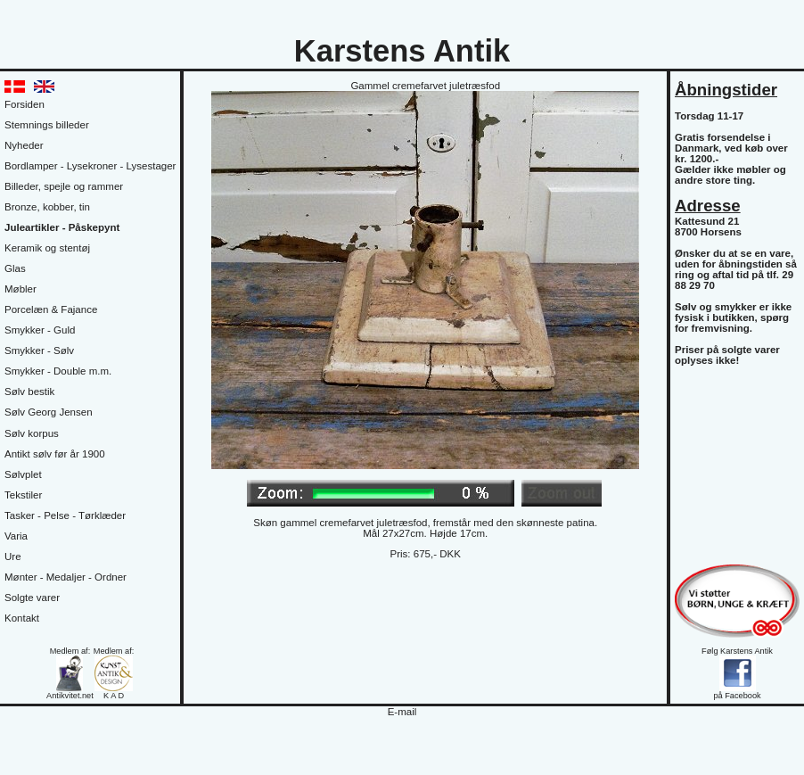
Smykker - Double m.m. (57, 371)
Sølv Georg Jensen (48, 412)
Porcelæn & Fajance (50, 309)
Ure (12, 556)
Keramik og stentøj (47, 248)
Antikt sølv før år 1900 (54, 454)
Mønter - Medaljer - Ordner (65, 577)
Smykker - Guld (39, 330)
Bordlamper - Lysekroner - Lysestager (90, 166)
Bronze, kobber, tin (47, 207)
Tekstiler (23, 495)
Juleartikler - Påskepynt (61, 227)
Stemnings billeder (46, 125)
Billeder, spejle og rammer (63, 186)
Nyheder (24, 145)
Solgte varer (32, 597)
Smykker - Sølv (39, 350)
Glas (15, 268)
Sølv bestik (29, 391)
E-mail (402, 711)
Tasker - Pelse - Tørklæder (65, 515)
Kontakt (21, 618)
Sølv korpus (31, 433)
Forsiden (24, 104)
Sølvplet (23, 474)
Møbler (20, 289)
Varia (16, 536)
